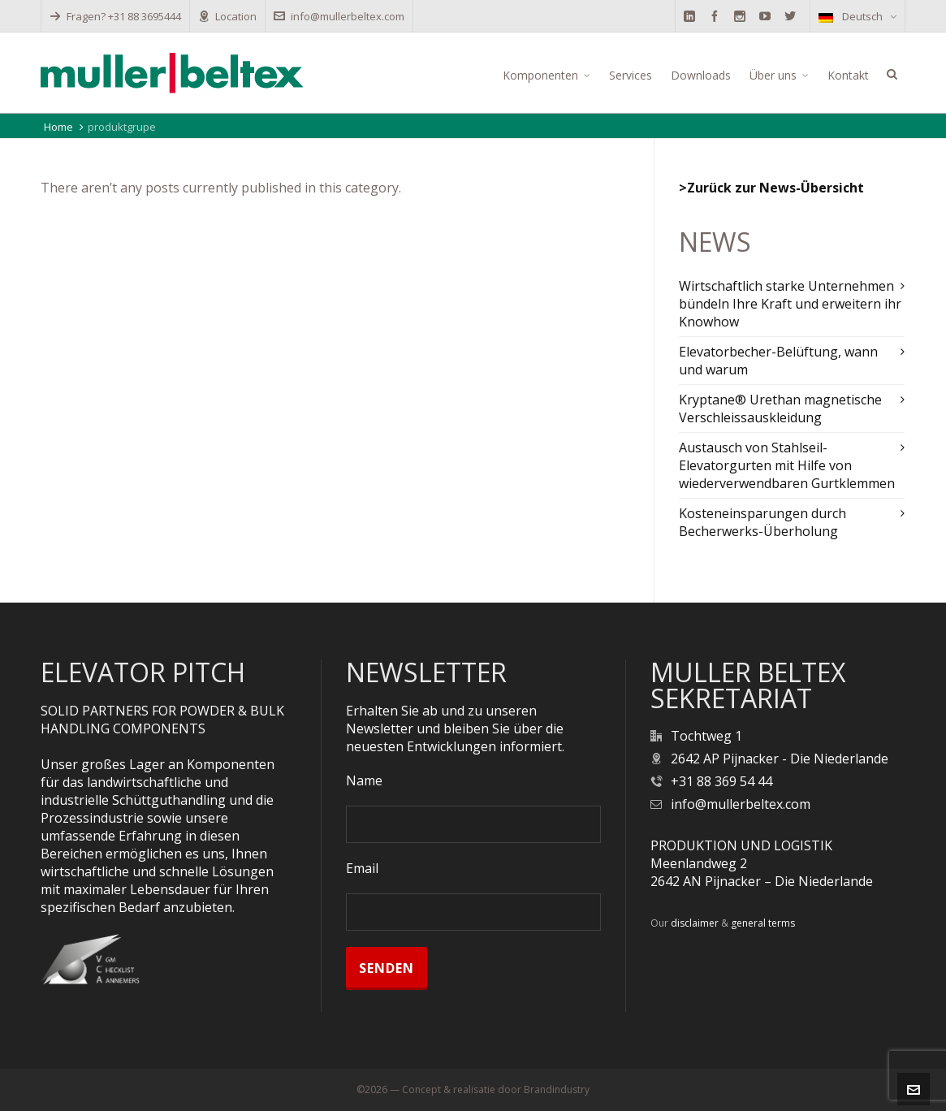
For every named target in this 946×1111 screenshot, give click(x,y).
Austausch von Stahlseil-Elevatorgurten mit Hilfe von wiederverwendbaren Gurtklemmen (787, 465)
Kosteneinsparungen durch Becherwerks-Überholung (762, 522)
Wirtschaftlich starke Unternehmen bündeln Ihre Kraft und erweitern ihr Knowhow (790, 304)
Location (227, 16)
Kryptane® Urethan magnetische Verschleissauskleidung (780, 408)
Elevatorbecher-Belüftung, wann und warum (778, 360)
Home (58, 126)
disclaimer (695, 923)
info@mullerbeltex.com (339, 16)
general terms (763, 923)
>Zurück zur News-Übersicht (771, 188)
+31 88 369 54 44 (721, 781)
